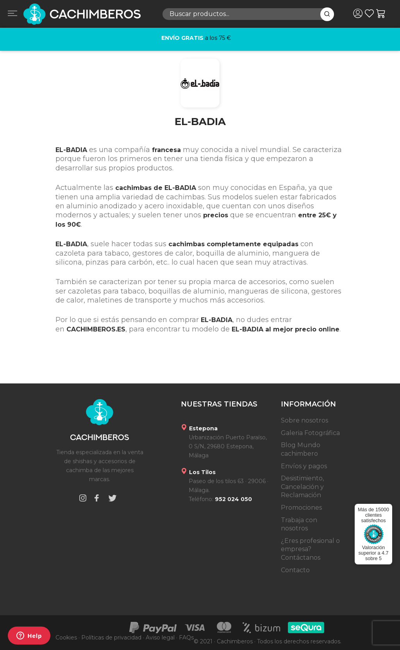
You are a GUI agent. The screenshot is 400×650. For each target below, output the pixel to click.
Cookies (66, 637)
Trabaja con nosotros (299, 524)
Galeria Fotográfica (310, 433)
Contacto (295, 570)
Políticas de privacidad (111, 637)
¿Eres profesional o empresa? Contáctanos (310, 549)
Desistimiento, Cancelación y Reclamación (302, 487)
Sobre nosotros (304, 420)
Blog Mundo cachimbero (300, 449)
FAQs (186, 637)
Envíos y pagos (304, 466)
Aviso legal (160, 637)
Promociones (301, 507)
